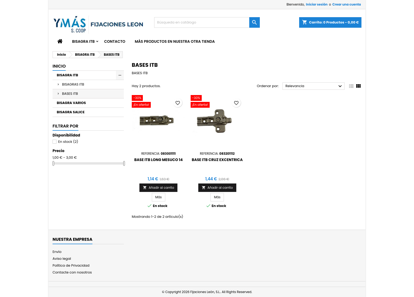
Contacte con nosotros (72, 272)
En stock (68, 141)
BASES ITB (70, 93)
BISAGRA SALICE (70, 112)
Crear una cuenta (346, 4)
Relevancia (314, 86)
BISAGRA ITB (83, 41)
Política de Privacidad (71, 265)
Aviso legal (62, 258)
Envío (57, 251)
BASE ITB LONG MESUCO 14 (158, 159)
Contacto (114, 41)
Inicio (59, 66)
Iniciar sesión (317, 4)
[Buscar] (207, 22)
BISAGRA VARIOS (71, 102)
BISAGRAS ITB (73, 84)
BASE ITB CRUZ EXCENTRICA (217, 159)
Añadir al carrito (158, 187)
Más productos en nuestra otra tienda (175, 41)
